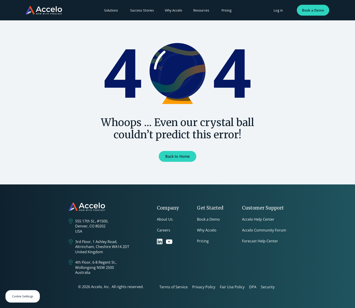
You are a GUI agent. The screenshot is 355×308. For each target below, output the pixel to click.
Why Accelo (173, 10)
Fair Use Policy (232, 286)
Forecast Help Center (260, 241)
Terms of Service (173, 286)
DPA (252, 286)
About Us (165, 219)
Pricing (226, 10)
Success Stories (142, 10)
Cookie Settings (22, 296)
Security (268, 286)
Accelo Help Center (258, 219)
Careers (163, 230)
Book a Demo (313, 10)
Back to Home (177, 156)
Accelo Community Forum (264, 230)
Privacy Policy (203, 286)
